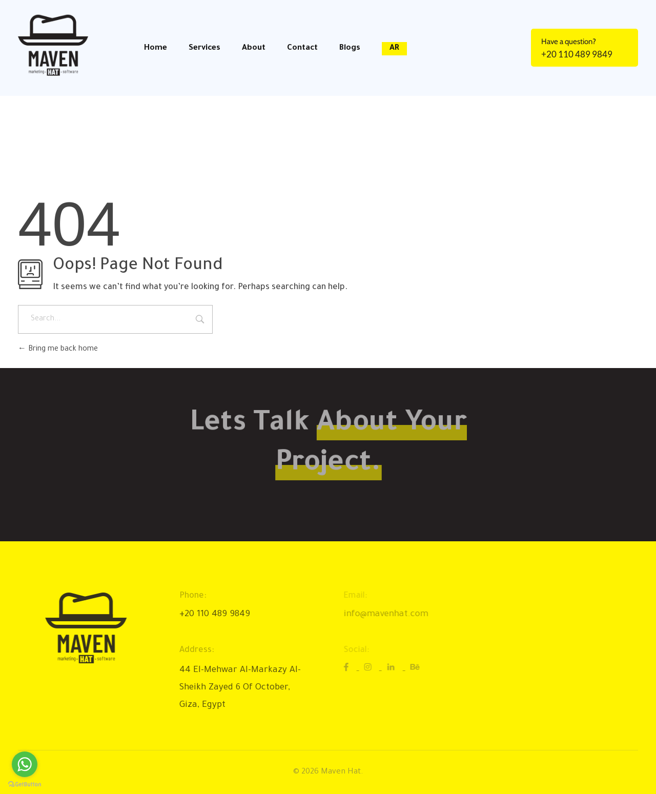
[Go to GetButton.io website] (24, 784)
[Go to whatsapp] (24, 764)
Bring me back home (58, 349)
